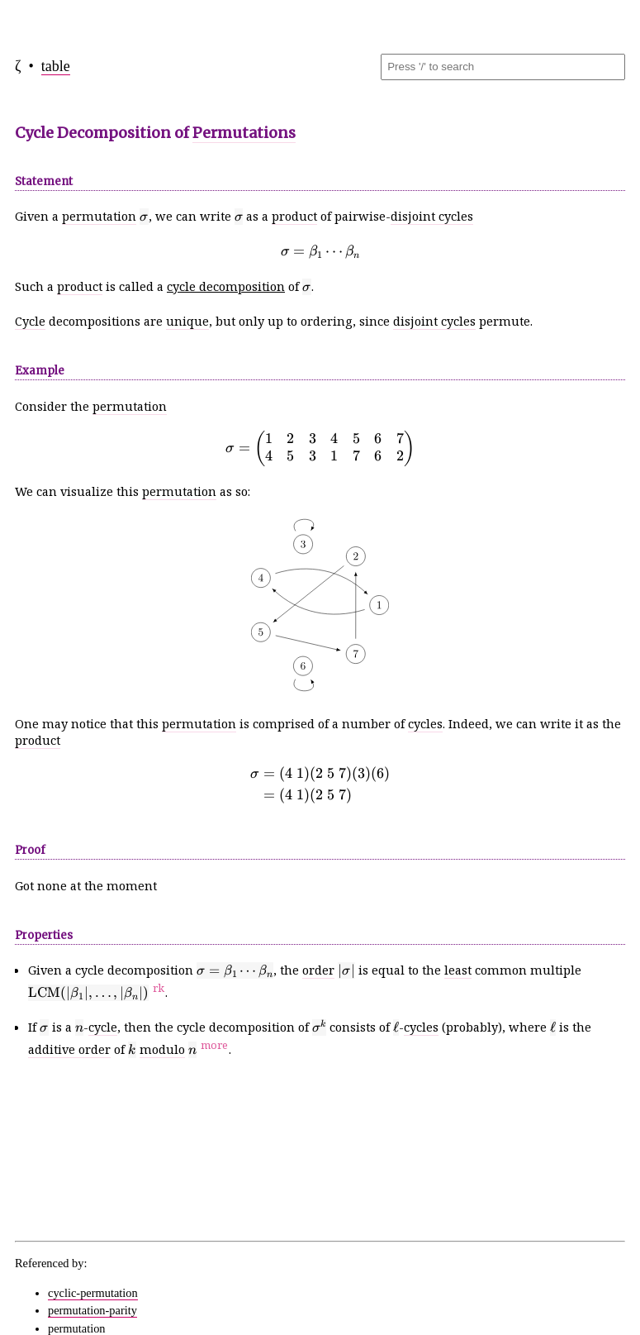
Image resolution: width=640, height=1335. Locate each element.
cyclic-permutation (93, 1292)
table (55, 66)
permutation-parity (92, 1310)
